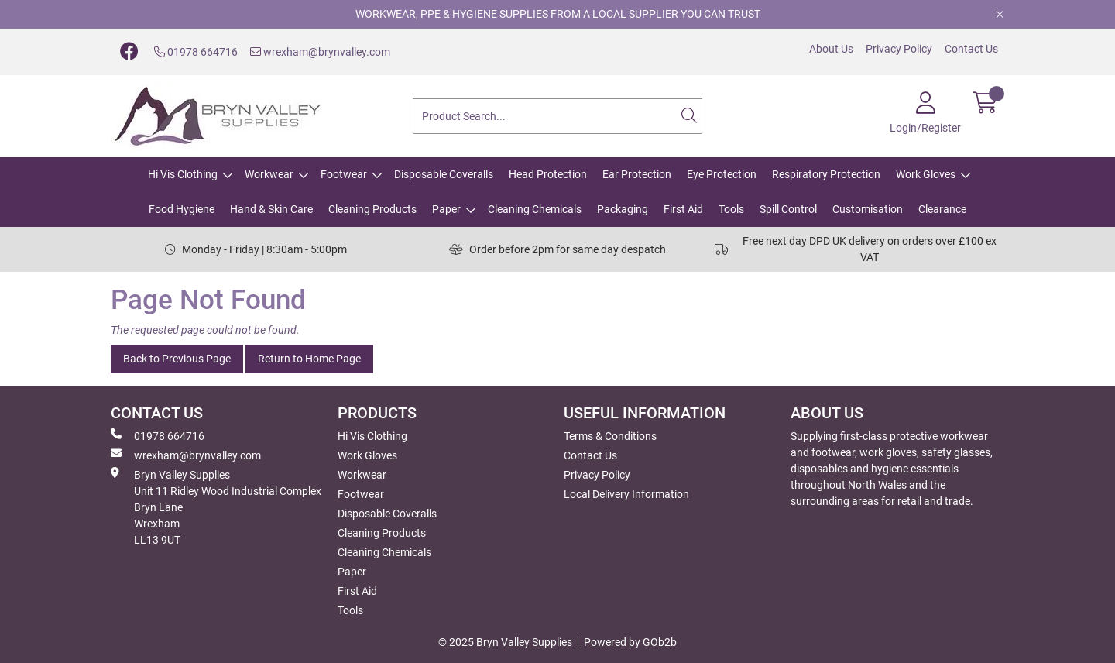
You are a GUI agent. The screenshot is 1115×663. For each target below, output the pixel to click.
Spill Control (788, 209)
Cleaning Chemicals (535, 209)
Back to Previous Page (177, 358)
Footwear (344, 174)
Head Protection (548, 174)
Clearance (942, 209)
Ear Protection (636, 174)
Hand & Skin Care (271, 209)
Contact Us (971, 49)
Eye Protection (721, 174)
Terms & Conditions (610, 436)
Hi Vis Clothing (183, 174)
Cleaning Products (372, 209)
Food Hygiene (181, 209)
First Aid (683, 209)
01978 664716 (196, 52)
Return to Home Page (309, 358)
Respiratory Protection (826, 174)
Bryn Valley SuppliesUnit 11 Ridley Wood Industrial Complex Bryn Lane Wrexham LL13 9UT (216, 506)
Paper (446, 209)
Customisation (867, 209)
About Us (831, 49)
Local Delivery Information (626, 494)
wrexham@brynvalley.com (320, 52)
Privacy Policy (899, 49)
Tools (731, 209)
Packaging (622, 209)
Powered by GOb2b (630, 642)
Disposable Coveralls (443, 174)
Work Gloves (925, 174)
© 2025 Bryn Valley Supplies (505, 642)
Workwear (269, 174)
